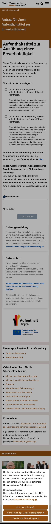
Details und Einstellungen (25, 518)
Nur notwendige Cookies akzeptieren (24, 513)
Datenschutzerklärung (23, 500)
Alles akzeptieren (24, 507)
